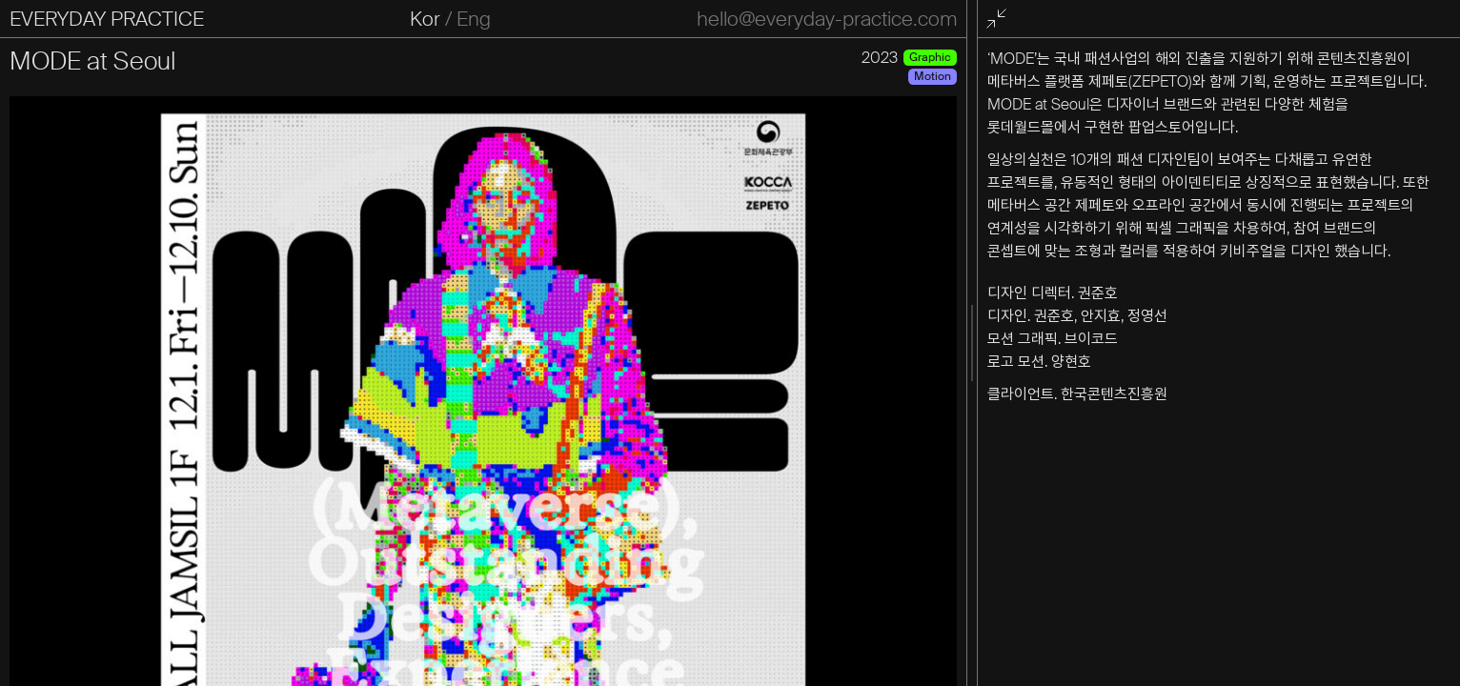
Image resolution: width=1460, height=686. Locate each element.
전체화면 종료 (999, 19)
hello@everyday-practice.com (827, 19)
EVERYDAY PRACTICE (107, 19)
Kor (425, 19)
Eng (473, 19)
